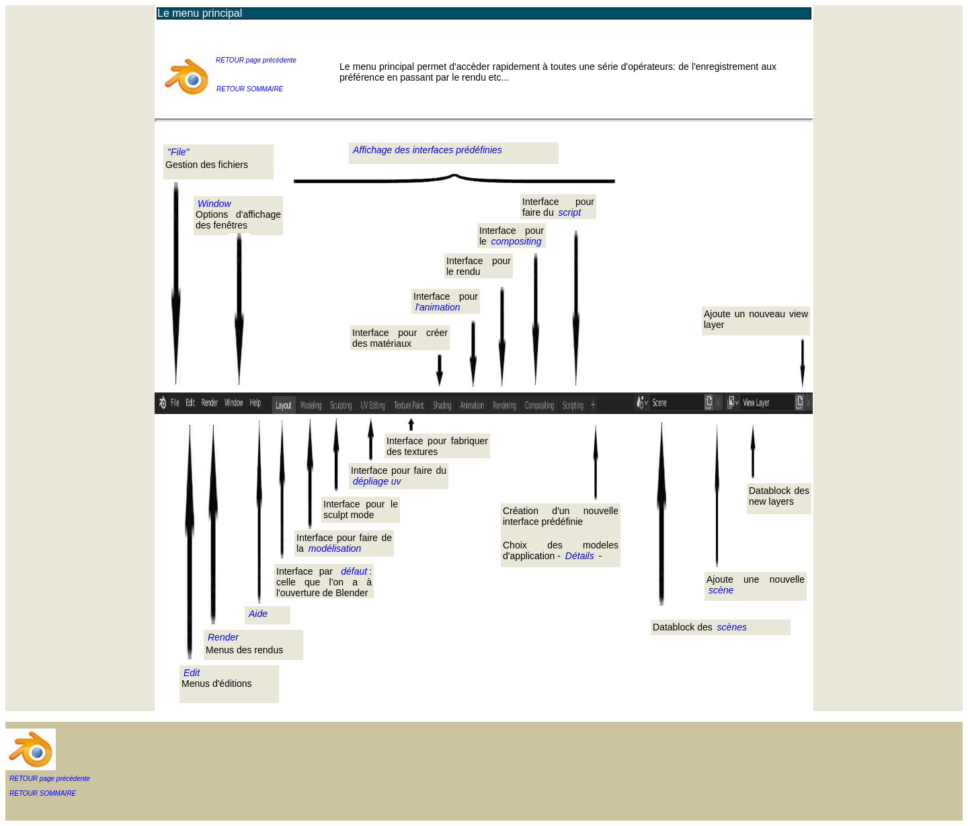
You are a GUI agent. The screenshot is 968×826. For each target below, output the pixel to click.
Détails (578, 555)
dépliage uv (377, 481)
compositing (516, 241)
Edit (192, 672)
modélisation (335, 548)
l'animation (437, 307)
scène (721, 590)
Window (214, 203)
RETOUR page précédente (256, 60)
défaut (354, 571)
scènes (732, 627)
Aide (258, 613)
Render (223, 637)
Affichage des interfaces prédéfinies (427, 149)
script (570, 212)
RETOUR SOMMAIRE (249, 89)
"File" (178, 152)
